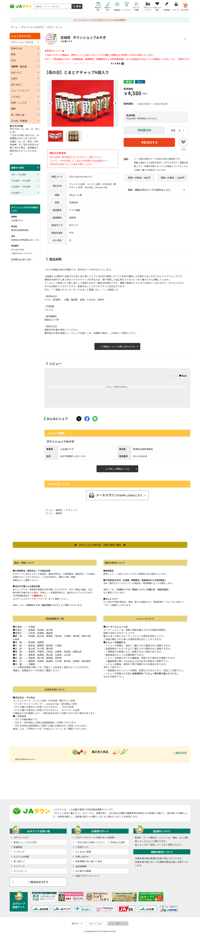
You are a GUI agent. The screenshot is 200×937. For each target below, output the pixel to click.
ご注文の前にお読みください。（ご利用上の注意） (101, 842)
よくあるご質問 (83, 851)
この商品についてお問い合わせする (117, 346)
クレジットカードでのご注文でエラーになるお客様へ (100, 19)
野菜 (13, 54)
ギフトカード (20, 871)
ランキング (19, 851)
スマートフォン (96, 923)
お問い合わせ (82, 856)
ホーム (14, 27)
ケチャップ (71, 510)
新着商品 (17, 847)
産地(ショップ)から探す (25, 842)
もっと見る (116, 63)
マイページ (19, 866)
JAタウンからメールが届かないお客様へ (95, 837)
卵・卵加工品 (17, 114)
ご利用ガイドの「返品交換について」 (43, 605)
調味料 (59, 510)
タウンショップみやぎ (32, 27)
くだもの (15, 96)
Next (115, 103)
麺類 (13, 108)
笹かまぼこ (16, 84)
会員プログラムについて (87, 875)
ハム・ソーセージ (20, 90)
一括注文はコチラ (38, 882)
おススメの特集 (21, 856)
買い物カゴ (19, 861)
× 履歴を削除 (180, 752)
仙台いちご (16, 72)
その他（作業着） (20, 120)
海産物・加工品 (54, 27)
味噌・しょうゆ (19, 102)
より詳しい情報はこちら (117, 468)
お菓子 (14, 78)
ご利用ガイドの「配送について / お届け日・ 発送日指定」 (143, 589)
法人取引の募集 (83, 871)
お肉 (13, 60)
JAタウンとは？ (21, 837)
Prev (50, 103)
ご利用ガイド (82, 847)
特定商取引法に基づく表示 (21, 259)
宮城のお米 (16, 48)
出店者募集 (81, 866)
